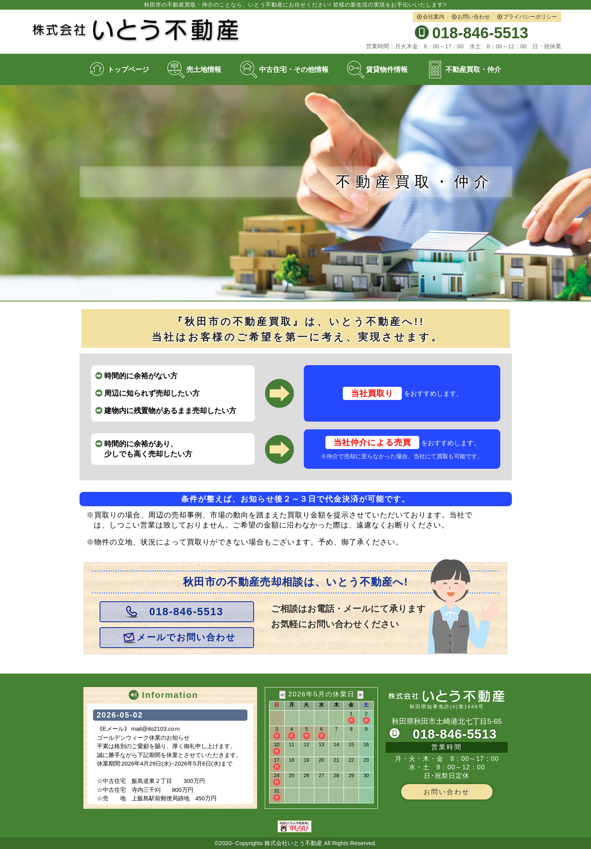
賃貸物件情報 (387, 69)
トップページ (128, 69)
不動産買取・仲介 (473, 69)
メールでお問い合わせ (186, 637)
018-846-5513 (186, 612)
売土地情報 (203, 69)
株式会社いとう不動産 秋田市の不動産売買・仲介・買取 (138, 31)
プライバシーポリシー (530, 17)
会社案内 (433, 17)
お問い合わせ (473, 17)
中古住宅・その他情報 (294, 69)
